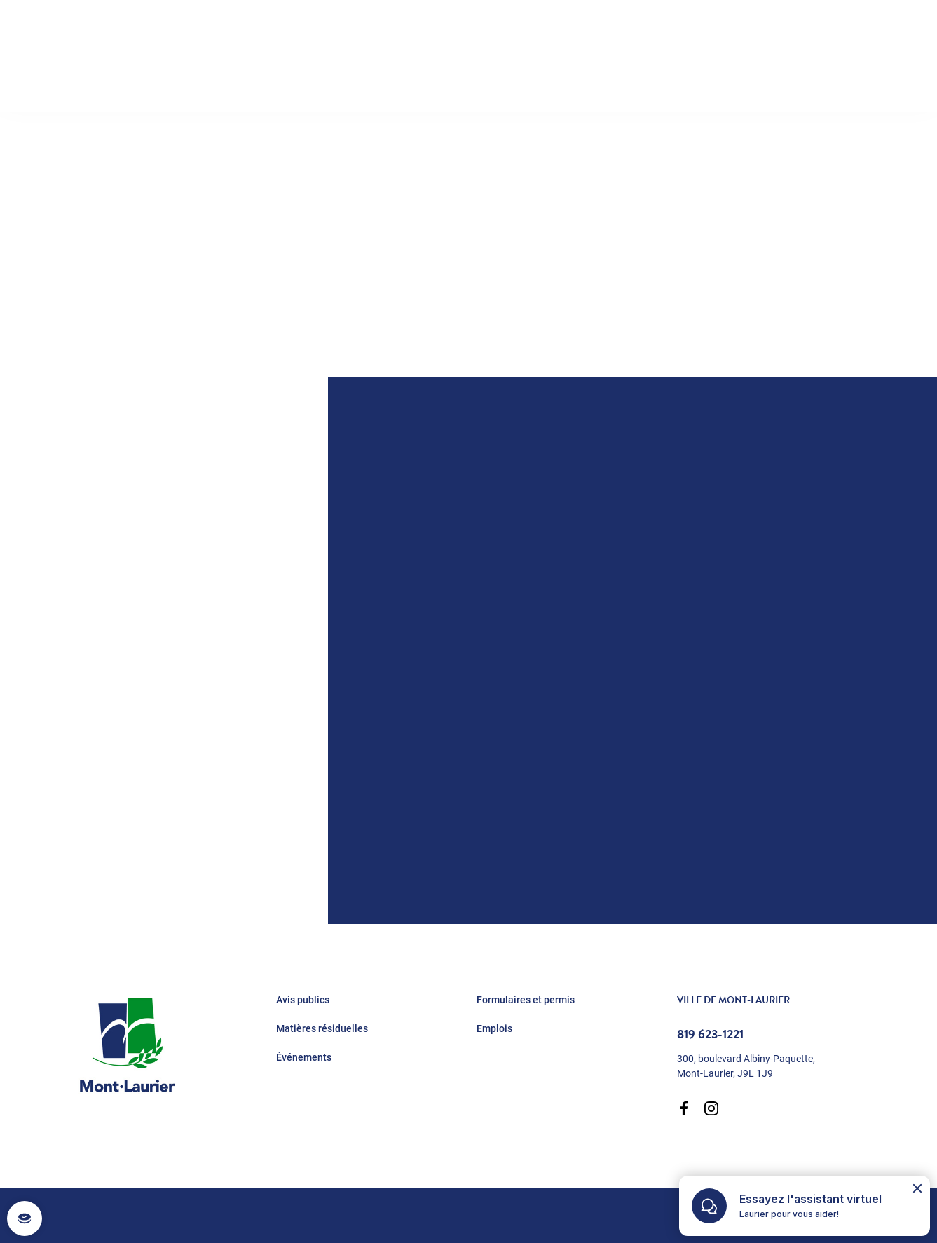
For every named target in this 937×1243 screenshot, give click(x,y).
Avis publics (302, 1000)
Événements (303, 1057)
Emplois (494, 1028)
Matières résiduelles (322, 1028)
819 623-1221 (710, 1034)
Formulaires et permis (526, 1000)
